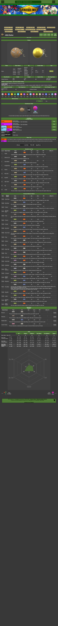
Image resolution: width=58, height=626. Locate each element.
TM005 (2, 203)
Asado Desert (15, 120)
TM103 (2, 265)
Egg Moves (55, 35)
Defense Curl (7, 157)
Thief (6, 215)
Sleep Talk (7, 249)
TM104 (2, 269)
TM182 (2, 292)
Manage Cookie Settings (42, 399)
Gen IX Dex (29, 37)
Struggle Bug (7, 165)
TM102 (2, 261)
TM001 (2, 199)
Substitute (7, 265)
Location (45, 34)
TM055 (2, 245)
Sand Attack (6, 161)
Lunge (5, 189)
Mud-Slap (7, 203)
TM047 (2, 241)
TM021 (2, 220)
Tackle (5, 153)
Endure (6, 241)
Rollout (5, 169)
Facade (6, 224)
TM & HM (32, 144)
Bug (46, 101)
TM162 (2, 281)
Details (54, 126)
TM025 (2, 224)
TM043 (2, 237)
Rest (6, 253)
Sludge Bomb (6, 277)
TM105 (2, 273)
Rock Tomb (7, 232)
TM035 (2, 228)
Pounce (6, 220)
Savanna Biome (16, 126)
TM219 (2, 304)
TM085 (2, 253)
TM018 (2, 215)
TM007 (2, 207)
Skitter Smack (6, 304)
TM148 (2, 277)
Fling (6, 237)
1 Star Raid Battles (23, 121)
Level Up (26, 144)
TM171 (2, 286)
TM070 (2, 249)
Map (54, 121)
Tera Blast (7, 286)
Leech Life (7, 257)
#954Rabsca (49, 393)
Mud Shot (6, 173)
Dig (5, 185)
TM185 (2, 296)
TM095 (2, 257)
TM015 (2, 211)
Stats (52, 34)
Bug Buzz (7, 281)
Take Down (6, 181)
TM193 (2, 300)
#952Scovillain (9, 393)
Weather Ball (4, 320)
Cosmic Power (4, 324)
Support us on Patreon (29, 402)
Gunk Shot (7, 261)
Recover (3, 312)
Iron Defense (6, 269)
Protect (6, 207)
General (41, 34)
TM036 (2, 232)
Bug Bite (6, 177)
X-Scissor (7, 273)
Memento (3, 316)
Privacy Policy (33, 399)
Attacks (48, 34)
